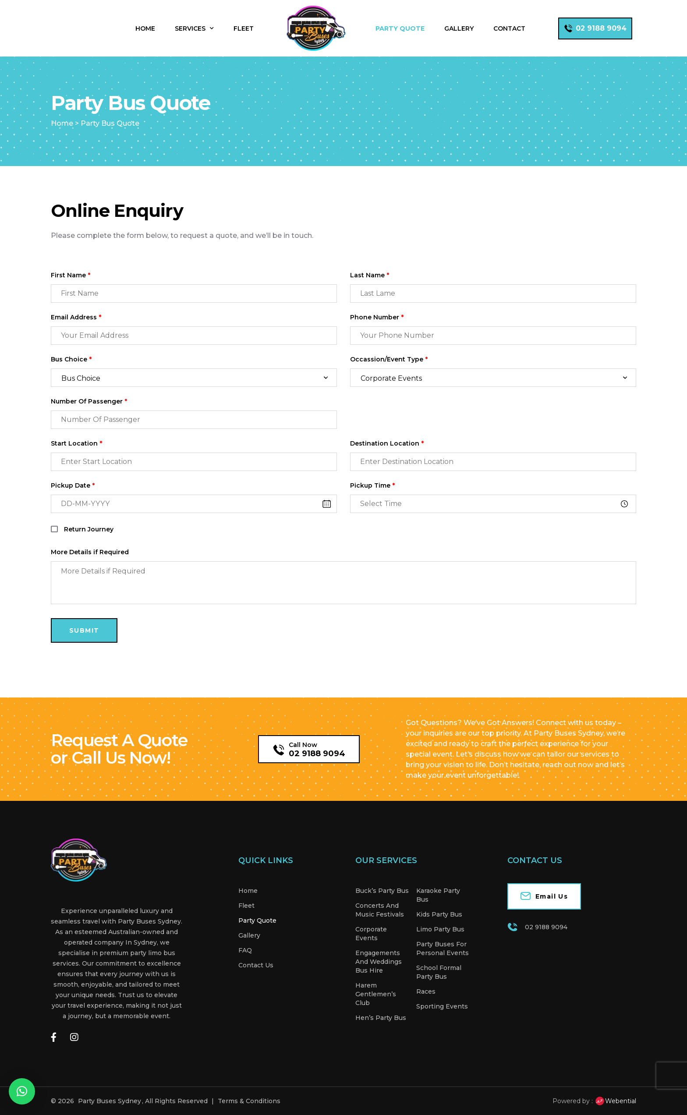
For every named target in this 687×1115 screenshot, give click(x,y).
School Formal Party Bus (438, 972)
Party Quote (400, 28)
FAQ (245, 950)
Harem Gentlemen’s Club (375, 994)
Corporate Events (371, 933)
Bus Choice (71, 359)
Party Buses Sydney (109, 1101)
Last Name (369, 275)
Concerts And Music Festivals (379, 910)
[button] (22, 1091)
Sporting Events (442, 1006)
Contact (509, 28)
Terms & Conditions (249, 1101)
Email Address (76, 317)
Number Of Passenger (89, 401)
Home (145, 28)
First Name (70, 275)
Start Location (76, 443)
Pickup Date (73, 485)
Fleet (244, 28)
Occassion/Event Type (389, 359)
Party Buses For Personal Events (442, 948)
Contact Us (255, 965)
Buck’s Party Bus (382, 891)
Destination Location (387, 443)
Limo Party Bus (440, 929)
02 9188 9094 (317, 753)
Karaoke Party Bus (438, 895)
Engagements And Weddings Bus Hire (378, 961)
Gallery (459, 28)
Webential (615, 1101)
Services (194, 28)
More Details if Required (90, 552)
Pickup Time (372, 485)
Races (426, 991)
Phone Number (377, 317)
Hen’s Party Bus (380, 1018)
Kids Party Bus (439, 914)
